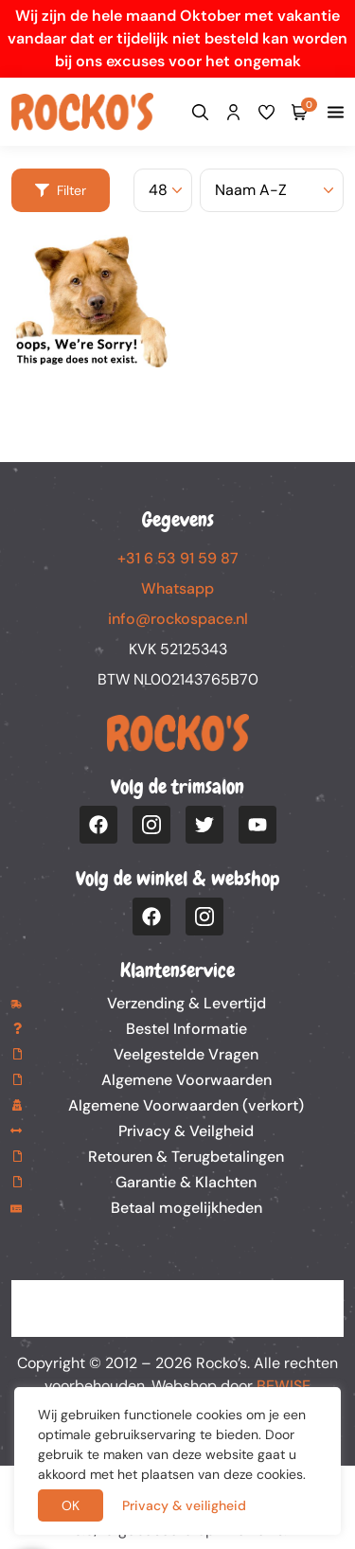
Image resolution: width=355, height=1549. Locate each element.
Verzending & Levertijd (186, 1003)
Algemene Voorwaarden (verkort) (186, 1105)
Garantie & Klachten (186, 1182)
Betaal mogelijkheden (186, 1208)
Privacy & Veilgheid (186, 1131)
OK (71, 1505)
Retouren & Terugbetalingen (186, 1156)
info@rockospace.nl (178, 619)
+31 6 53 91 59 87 (178, 558)
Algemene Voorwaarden (186, 1080)
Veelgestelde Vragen (186, 1054)
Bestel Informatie (186, 1029)
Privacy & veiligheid (184, 1505)
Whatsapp (177, 588)
